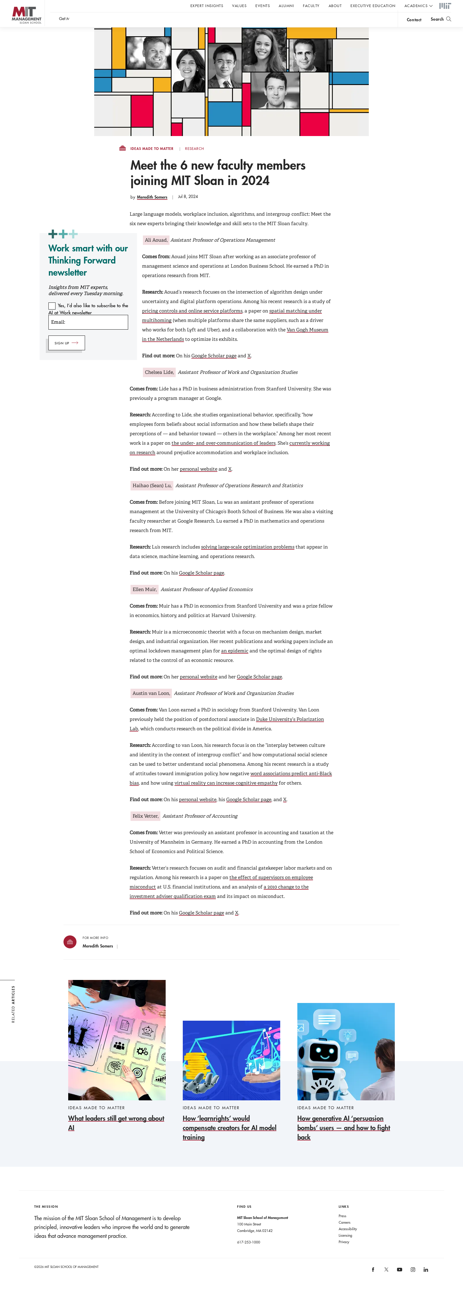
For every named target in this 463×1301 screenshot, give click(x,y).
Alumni (286, 5)
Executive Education (373, 5)
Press (342, 1227)
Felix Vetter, (146, 828)
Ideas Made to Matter (152, 160)
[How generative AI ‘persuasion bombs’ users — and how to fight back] (346, 1084)
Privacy (344, 1253)
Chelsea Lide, (159, 384)
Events (262, 5)
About (335, 5)
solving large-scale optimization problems (247, 559)
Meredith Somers (152, 209)
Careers (344, 1234)
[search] (441, 20)
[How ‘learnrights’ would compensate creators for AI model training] (231, 1093)
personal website (198, 481)
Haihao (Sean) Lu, (152, 497)
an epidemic (234, 662)
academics (416, 5)
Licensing (345, 1247)
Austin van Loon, (151, 705)
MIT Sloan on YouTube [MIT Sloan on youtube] (398, 1284)
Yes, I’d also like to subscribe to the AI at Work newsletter (88, 320)
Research (194, 160)
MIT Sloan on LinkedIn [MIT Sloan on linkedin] (425, 1283)
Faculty (311, 5)
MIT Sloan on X (386, 1283)
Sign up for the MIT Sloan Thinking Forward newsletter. (200, 21)
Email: (58, 334)
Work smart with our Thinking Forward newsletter (88, 272)
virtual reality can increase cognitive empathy (226, 795)
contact (414, 21)
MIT (445, 6)
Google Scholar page (214, 367)
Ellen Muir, (145, 601)
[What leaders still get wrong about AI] (117, 1068)
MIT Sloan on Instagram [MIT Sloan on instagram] (412, 1283)
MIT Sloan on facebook (373, 1283)
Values (239, 5)
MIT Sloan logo (15, 29)
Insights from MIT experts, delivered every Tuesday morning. (85, 302)
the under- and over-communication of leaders (223, 455)
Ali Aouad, (156, 252)
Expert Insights (207, 5)
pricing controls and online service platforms (192, 322)
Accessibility (348, 1240)
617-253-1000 (248, 1253)
